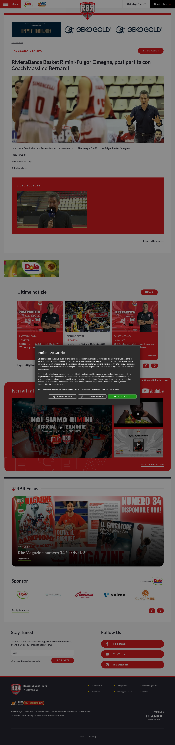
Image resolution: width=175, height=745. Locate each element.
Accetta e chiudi (122, 396)
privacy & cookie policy (110, 389)
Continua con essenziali (92, 396)
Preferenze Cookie (62, 396)
